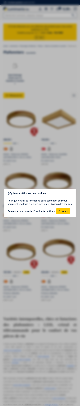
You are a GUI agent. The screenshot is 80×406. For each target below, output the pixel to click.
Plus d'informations (44, 211)
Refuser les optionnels (20, 211)
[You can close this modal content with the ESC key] (40, 203)
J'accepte (63, 211)
